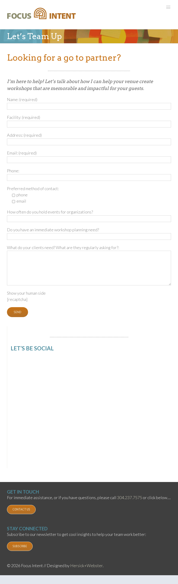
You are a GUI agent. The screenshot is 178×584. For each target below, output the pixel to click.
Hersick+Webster (86, 565)
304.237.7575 (129, 497)
